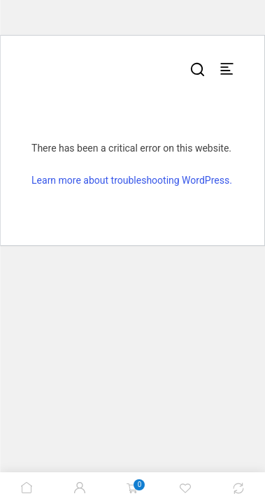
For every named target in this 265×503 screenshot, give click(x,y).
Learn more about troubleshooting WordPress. (131, 180)
